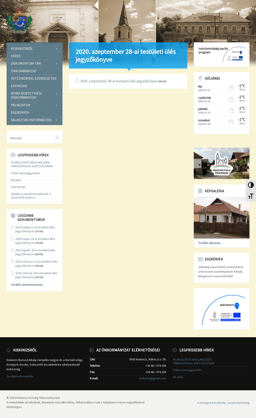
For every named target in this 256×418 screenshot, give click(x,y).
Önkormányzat (24, 71)
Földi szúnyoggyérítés (25, 173)
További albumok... (210, 243)
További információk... (21, 376)
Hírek (16, 56)
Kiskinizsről (22, 48)
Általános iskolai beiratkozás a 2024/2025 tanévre (30, 196)
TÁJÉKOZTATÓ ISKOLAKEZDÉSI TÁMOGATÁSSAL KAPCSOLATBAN (32, 164)
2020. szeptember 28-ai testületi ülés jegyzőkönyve (118, 81)
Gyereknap (18, 187)
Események (20, 112)
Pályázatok (20, 105)
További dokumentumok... (27, 285)
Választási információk (31, 120)
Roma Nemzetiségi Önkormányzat (26, 95)
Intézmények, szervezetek (34, 78)
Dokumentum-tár (26, 63)
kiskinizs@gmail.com (152, 378)
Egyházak (19, 86)
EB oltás (16, 180)
